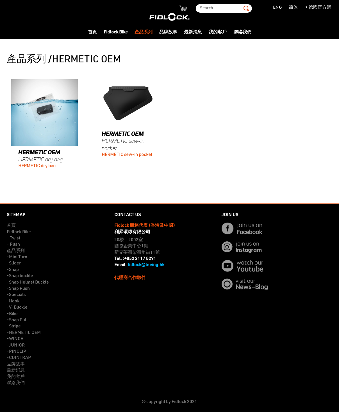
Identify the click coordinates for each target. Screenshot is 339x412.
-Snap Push (18, 288)
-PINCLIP (16, 351)
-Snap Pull (17, 320)
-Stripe (14, 326)
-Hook (13, 301)
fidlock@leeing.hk (146, 265)
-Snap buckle (20, 276)
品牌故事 (168, 32)
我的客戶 (218, 32)
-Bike (12, 314)
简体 (293, 7)
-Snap (13, 270)
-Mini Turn (17, 257)
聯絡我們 (242, 32)
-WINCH (15, 339)
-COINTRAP (19, 358)
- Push (13, 244)
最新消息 (193, 32)
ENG (277, 7)
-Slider (14, 263)
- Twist (13, 238)
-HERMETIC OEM (24, 332)
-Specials (16, 295)
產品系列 (144, 32)
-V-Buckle (17, 307)
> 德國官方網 (317, 7)
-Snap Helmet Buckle (28, 282)
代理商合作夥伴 (130, 278)
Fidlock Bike (116, 32)
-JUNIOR (16, 345)
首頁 (92, 32)
